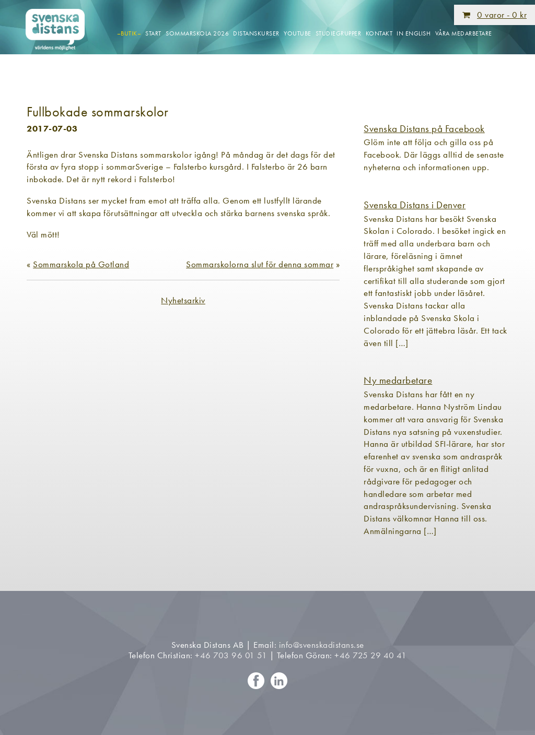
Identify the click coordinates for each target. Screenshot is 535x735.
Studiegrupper (339, 33)
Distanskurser (256, 33)
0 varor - (502, 14)
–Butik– (129, 33)
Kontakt (379, 33)
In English (414, 33)
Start (153, 33)
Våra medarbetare (463, 33)
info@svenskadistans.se (321, 644)
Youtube (297, 33)
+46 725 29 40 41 (370, 655)
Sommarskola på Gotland (81, 264)
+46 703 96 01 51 (231, 655)
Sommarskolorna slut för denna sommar (259, 264)
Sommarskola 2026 (197, 33)
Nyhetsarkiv (183, 300)
